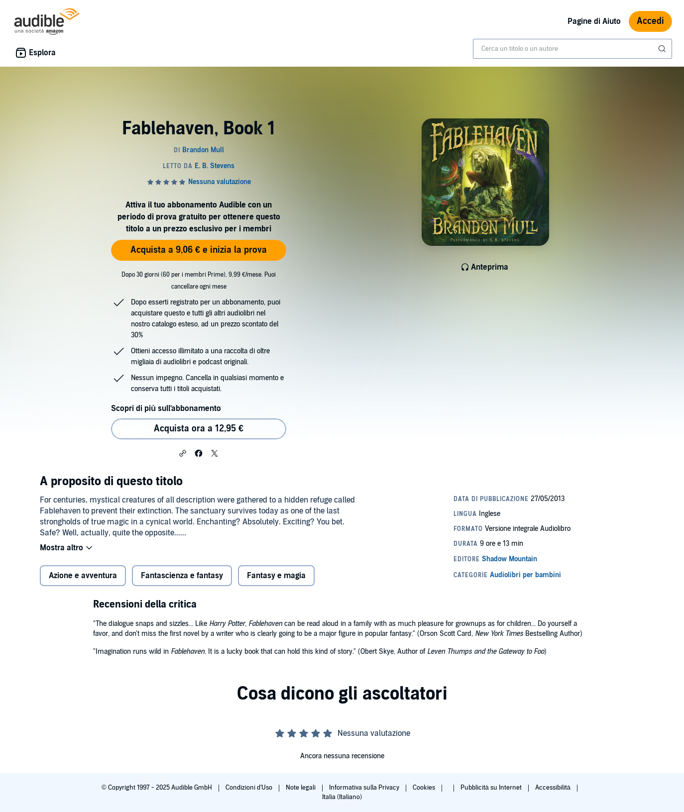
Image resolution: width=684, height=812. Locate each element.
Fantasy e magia (276, 576)
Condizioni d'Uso (250, 788)
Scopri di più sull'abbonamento (166, 408)
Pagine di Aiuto (594, 21)
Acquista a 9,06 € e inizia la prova (198, 250)
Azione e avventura (83, 576)
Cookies (425, 788)
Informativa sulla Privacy (365, 788)
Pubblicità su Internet (491, 788)
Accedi (650, 21)
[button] (183, 453)
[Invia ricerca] (663, 49)
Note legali (301, 788)
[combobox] (572, 49)
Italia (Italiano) (342, 797)
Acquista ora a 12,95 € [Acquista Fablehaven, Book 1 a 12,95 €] (198, 428)
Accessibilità (553, 788)
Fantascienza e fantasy (182, 576)
